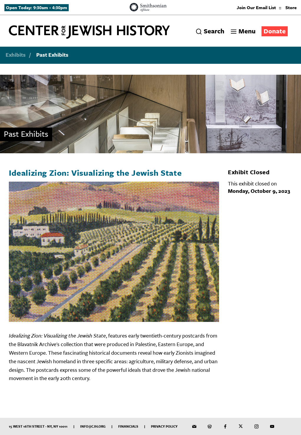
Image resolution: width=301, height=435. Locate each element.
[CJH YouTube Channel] (272, 426)
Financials (128, 426)
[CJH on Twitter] (241, 426)
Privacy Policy (164, 426)
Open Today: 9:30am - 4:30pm (36, 7)
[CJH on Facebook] (225, 426)
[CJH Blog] (209, 426)
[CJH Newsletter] (194, 426)
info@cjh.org (93, 426)
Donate (275, 30)
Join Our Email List (256, 7)
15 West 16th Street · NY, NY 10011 (38, 426)
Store (291, 7)
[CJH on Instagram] (256, 426)
